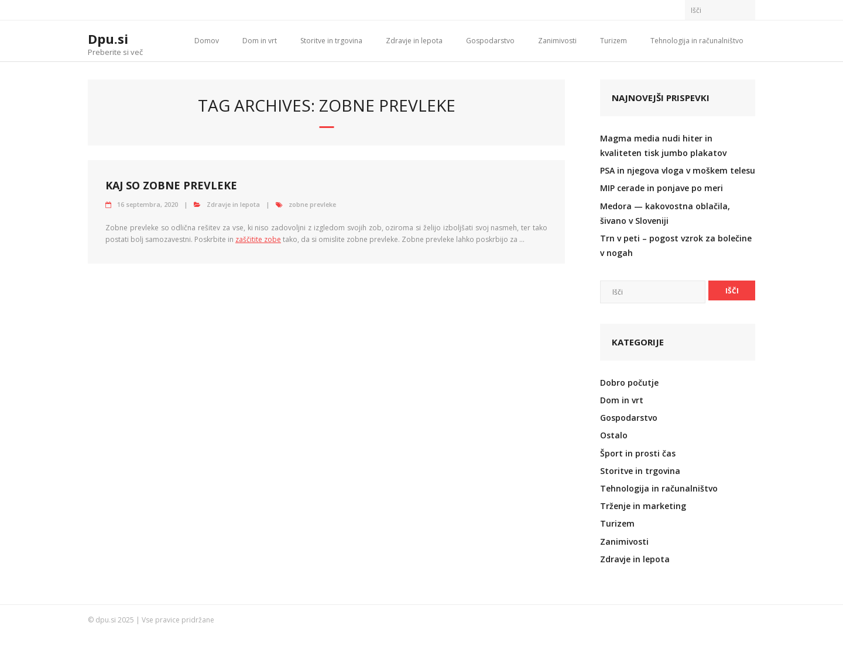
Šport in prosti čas (638, 453)
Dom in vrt (259, 41)
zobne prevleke (312, 204)
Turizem (613, 41)
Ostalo (614, 435)
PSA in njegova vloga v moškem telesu (677, 170)
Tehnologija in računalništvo (696, 41)
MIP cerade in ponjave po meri (661, 187)
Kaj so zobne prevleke (171, 185)
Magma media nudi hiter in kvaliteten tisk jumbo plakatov (663, 145)
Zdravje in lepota (414, 41)
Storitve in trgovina (331, 41)
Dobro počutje (629, 382)
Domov (206, 41)
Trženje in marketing (643, 505)
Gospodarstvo (490, 41)
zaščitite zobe (258, 239)
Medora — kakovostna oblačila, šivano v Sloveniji (665, 213)
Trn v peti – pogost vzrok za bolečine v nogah (676, 245)
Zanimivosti (557, 41)
